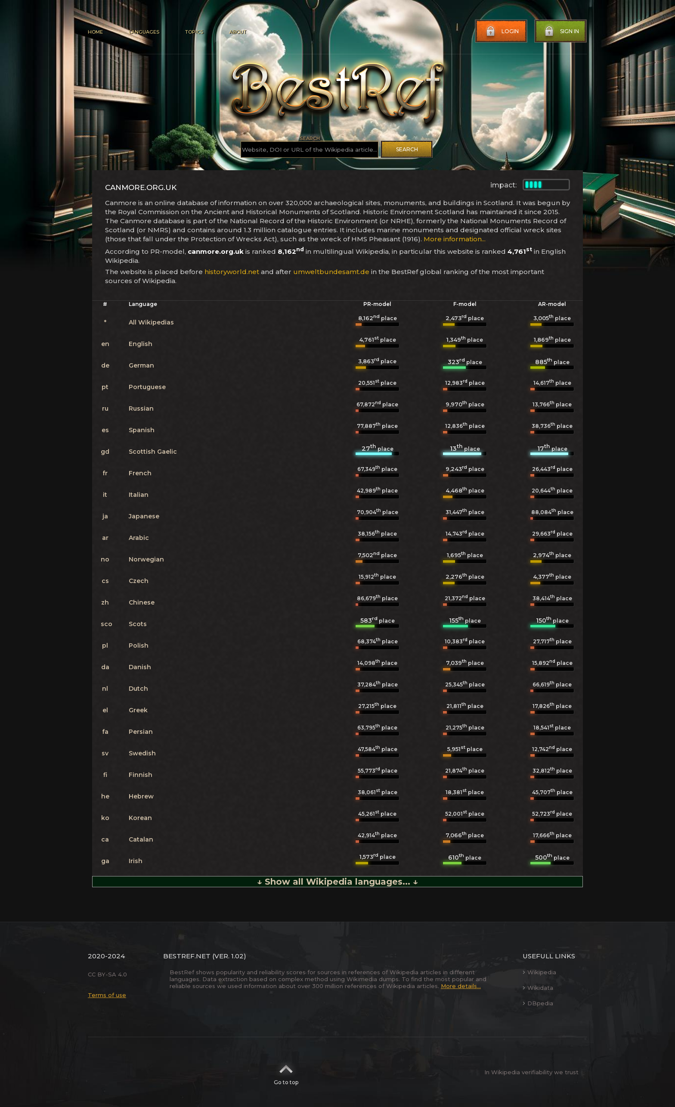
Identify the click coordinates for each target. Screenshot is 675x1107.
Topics (194, 32)
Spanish (142, 430)
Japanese (144, 516)
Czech (139, 581)
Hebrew (141, 796)
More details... (461, 985)
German (141, 365)
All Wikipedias (151, 322)
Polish (139, 645)
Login (501, 31)
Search (407, 149)
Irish (135, 861)
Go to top (286, 1072)
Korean (140, 818)
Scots (138, 624)
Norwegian (146, 559)
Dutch (138, 688)
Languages (144, 32)
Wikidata (538, 987)
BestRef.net (187, 956)
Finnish (140, 775)
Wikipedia (539, 972)
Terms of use (107, 995)
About (237, 32)
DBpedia (538, 1003)
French (140, 473)
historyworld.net (231, 272)
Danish (140, 667)
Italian (139, 495)
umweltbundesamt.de (331, 272)
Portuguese (147, 387)
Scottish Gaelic (153, 451)
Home (95, 32)
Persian (141, 732)
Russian (141, 408)
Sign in (561, 31)
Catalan (141, 839)
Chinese (142, 602)
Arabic (139, 538)
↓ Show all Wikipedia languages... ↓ (337, 881)
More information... (455, 239)
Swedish (142, 753)
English (140, 344)
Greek (138, 710)
